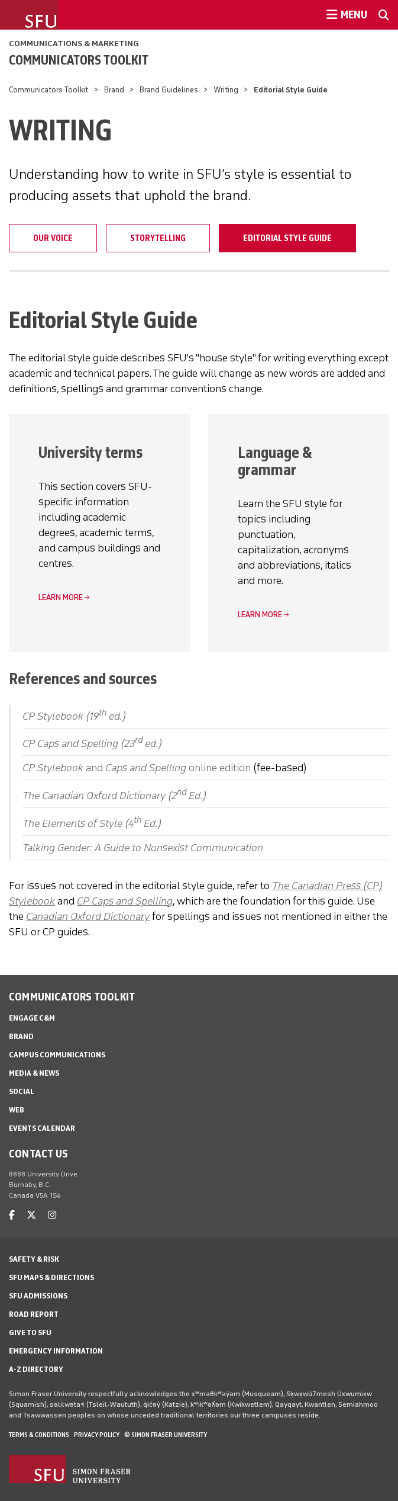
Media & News (34, 1073)
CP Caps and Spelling (125, 900)
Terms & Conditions (39, 1435)
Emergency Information (56, 1351)
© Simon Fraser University (165, 1435)
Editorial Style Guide (287, 238)
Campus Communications (57, 1055)
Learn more (60, 597)
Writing (225, 89)
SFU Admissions (38, 1296)
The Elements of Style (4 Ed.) (91, 823)
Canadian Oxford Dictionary (88, 916)
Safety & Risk (34, 1259)
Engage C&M (32, 1018)
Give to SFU (30, 1332)
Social (21, 1091)
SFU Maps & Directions (51, 1277)
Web (16, 1110)
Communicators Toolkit (78, 60)
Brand (114, 89)
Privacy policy (96, 1435)
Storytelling (158, 238)
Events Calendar (42, 1128)
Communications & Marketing (74, 44)
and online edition (136, 767)
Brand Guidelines (169, 89)
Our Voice (53, 238)
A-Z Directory (36, 1369)
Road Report (34, 1314)
